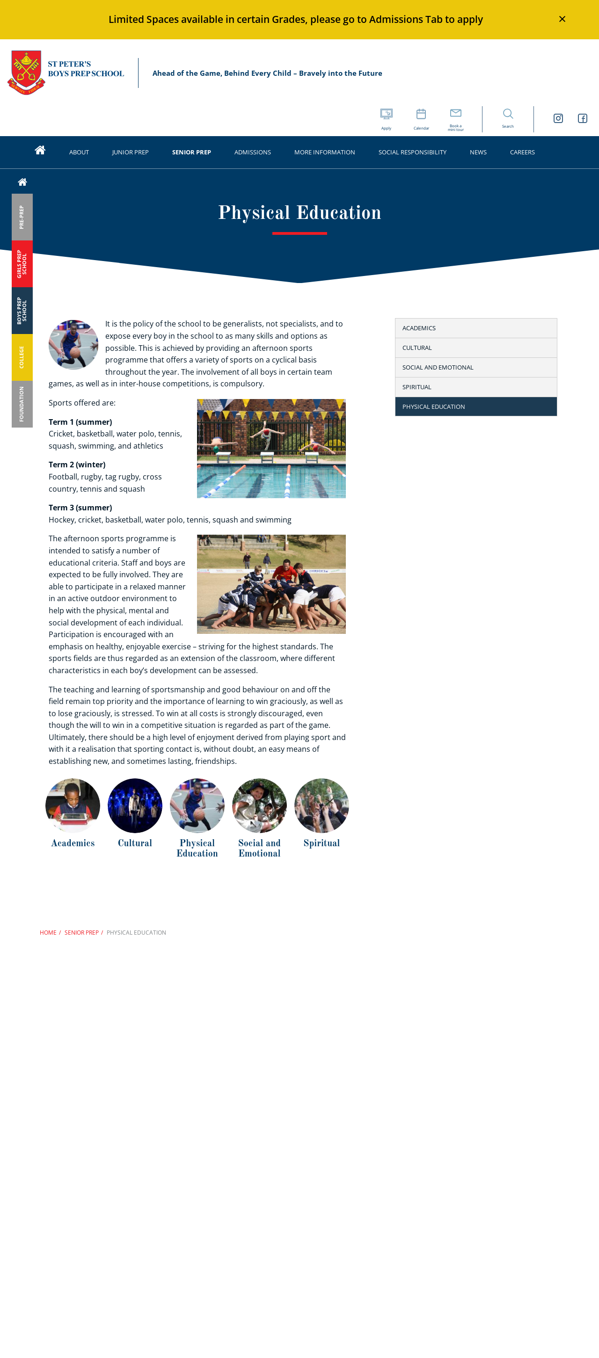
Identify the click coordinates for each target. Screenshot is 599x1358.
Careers (522, 152)
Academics (419, 328)
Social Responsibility (412, 152)
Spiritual (416, 387)
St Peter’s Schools (65, 73)
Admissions (252, 152)
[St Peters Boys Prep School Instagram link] (558, 119)
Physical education (433, 406)
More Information (324, 152)
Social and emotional (438, 367)
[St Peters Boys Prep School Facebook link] (583, 119)
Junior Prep (130, 152)
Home (48, 933)
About (79, 152)
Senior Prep (191, 152)
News (478, 152)
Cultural (417, 347)
